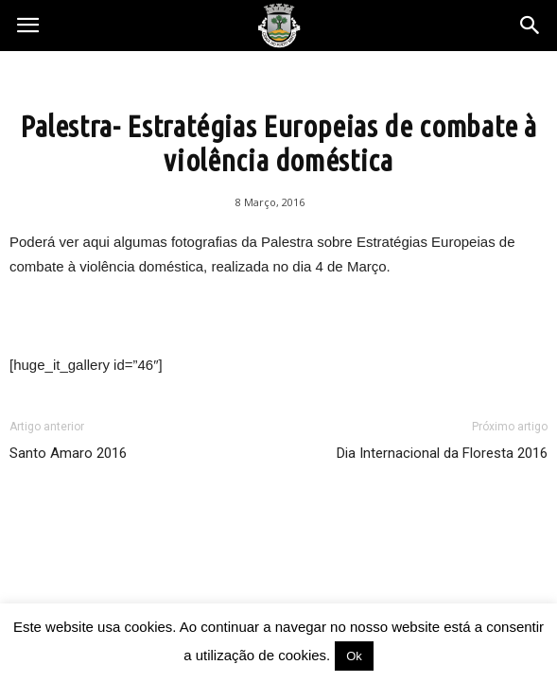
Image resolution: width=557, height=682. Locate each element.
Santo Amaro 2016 (68, 453)
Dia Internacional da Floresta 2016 (442, 453)
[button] (530, 25)
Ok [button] (354, 656)
